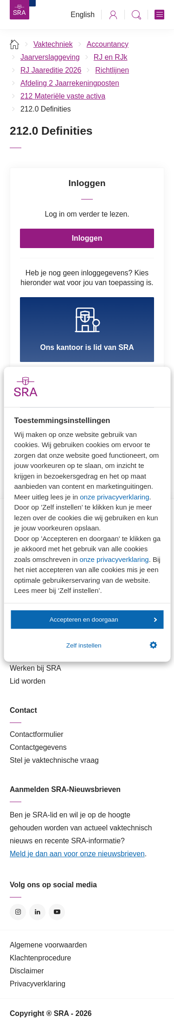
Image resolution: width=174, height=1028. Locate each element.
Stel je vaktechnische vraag (54, 760)
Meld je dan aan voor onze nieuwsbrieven (77, 854)
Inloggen (87, 238)
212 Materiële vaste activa (62, 96)
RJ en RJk (111, 57)
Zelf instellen (111, 645)
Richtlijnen (112, 70)
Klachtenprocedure (40, 958)
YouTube (57, 912)
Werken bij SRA (35, 668)
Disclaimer (27, 971)
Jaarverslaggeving (50, 57)
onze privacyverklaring (114, 496)
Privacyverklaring (37, 984)
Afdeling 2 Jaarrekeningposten (69, 83)
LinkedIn (37, 912)
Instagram (18, 912)
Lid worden (27, 681)
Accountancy (108, 44)
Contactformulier (37, 734)
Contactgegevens (38, 747)
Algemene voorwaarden (48, 945)
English (83, 15)
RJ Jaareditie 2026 (50, 70)
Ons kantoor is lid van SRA (87, 329)
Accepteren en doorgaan (103, 619)
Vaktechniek (53, 44)
